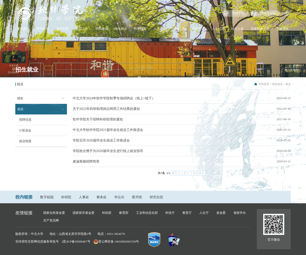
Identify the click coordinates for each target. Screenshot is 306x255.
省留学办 (239, 213)
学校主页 (238, 13)
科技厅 (170, 213)
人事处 (84, 197)
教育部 (123, 213)
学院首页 (264, 84)
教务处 (102, 197)
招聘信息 (25, 119)
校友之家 (237, 28)
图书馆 (137, 197)
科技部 (106, 213)
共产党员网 (51, 220)
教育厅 (187, 213)
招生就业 (121, 28)
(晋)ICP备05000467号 (76, 241)
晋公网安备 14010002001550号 (118, 241)
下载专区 (282, 28)
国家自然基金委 (54, 213)
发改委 (221, 213)
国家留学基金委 (83, 213)
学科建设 (101, 28)
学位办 (119, 197)
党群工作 (82, 28)
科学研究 (140, 28)
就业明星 (25, 141)
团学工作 (179, 28)
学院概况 (23, 28)
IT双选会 (25, 130)
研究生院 (156, 197)
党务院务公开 (260, 28)
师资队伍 (43, 28)
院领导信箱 (268, 13)
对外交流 (198, 28)
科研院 (66, 197)
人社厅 (204, 213)
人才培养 (159, 28)
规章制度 (62, 28)
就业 (288, 84)
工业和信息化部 (147, 213)
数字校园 (47, 197)
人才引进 (218, 28)
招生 (20, 98)
